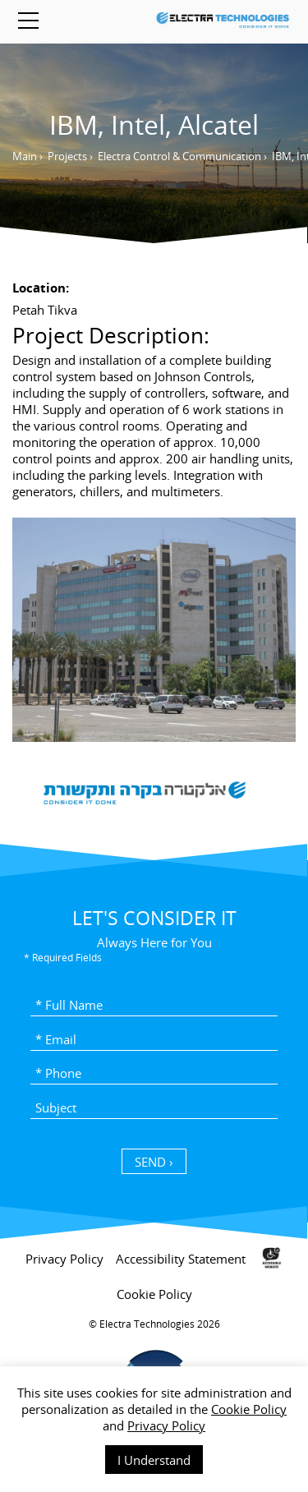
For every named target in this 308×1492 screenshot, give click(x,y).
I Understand (154, 1460)
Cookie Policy (249, 1409)
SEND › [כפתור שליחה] (154, 1162)
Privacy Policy (166, 1425)
